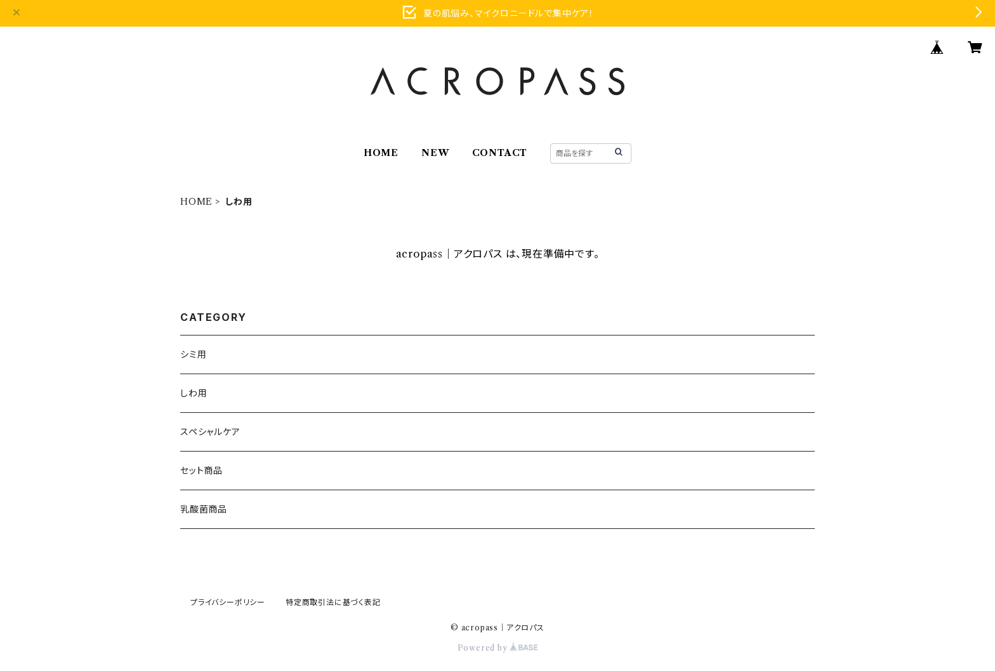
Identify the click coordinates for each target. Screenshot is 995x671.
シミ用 (193, 354)
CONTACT (500, 153)
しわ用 (193, 393)
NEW (435, 153)
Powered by (498, 648)
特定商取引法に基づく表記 (333, 602)
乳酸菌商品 (203, 509)
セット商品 (201, 470)
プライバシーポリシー (227, 602)
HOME (381, 153)
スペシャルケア (210, 432)
